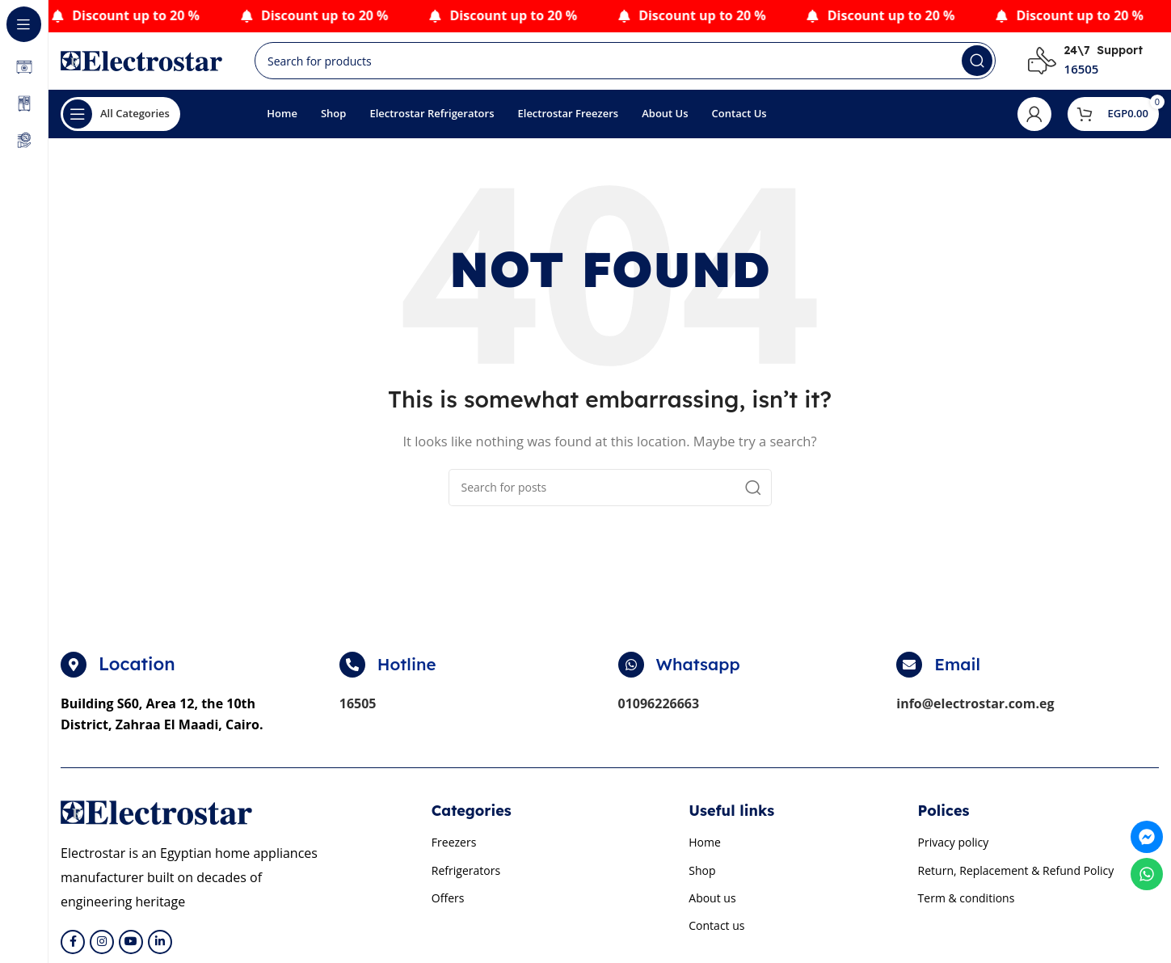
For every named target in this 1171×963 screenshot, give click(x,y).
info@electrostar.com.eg (975, 711)
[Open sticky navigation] (120, 121)
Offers (448, 905)
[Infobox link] (1085, 64)
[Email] (909, 673)
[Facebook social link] (73, 949)
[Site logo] (141, 63)
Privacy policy (953, 850)
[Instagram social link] (102, 949)
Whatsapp (701, 672)
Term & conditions (966, 905)
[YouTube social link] (131, 949)
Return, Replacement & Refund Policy (1016, 877)
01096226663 (659, 711)
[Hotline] (352, 673)
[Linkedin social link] (160, 949)
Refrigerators (466, 877)
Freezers (454, 850)
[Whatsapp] (631, 673)
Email (959, 672)
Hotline (408, 672)
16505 (358, 711)
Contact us (716, 932)
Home (705, 850)
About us (712, 905)
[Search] (625, 64)
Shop (702, 877)
